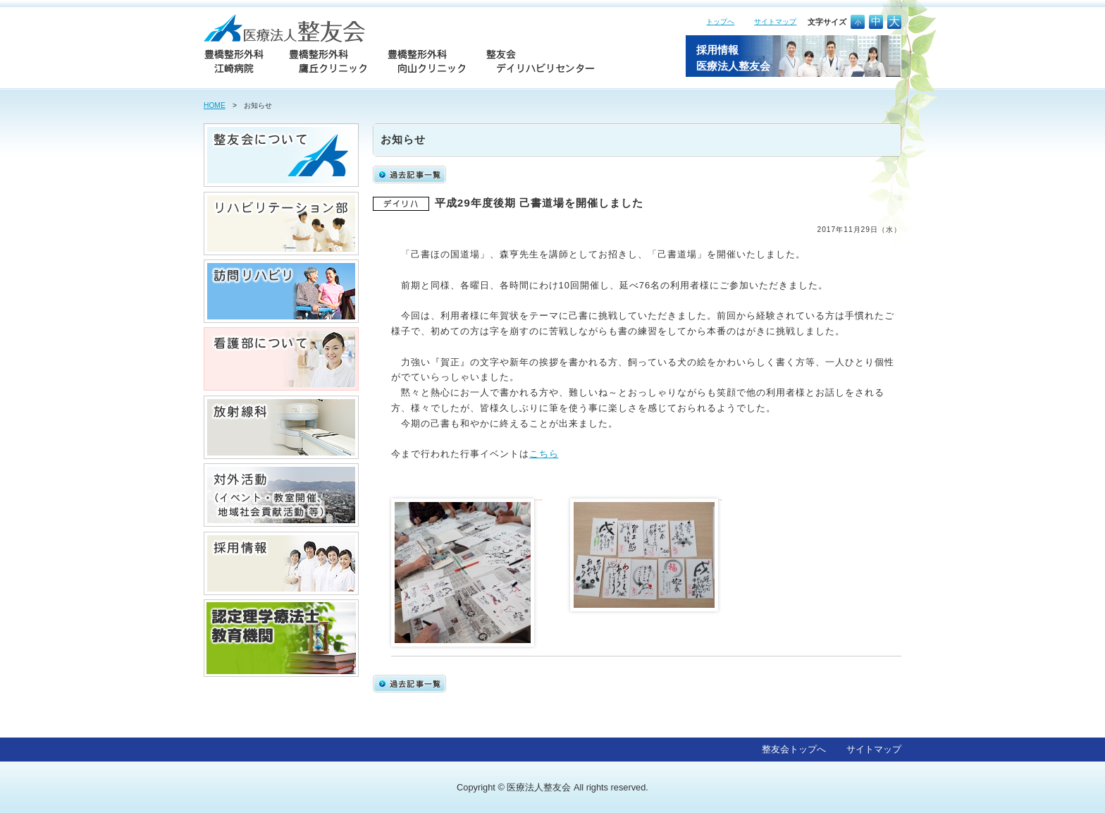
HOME (215, 105)
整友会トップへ (794, 749)
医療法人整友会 (539, 787)
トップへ (720, 21)
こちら (544, 453)
